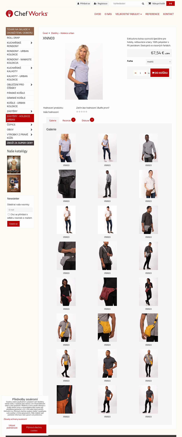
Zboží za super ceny (20, 143)
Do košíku (160, 73)
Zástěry (20, 111)
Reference (152, 14)
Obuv (20, 129)
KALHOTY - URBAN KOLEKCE (17, 78)
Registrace (100, 3)
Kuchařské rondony (20, 44)
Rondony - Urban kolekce (18, 53)
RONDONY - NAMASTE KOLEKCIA (19, 61)
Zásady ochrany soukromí (15, 419)
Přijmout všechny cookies (34, 429)
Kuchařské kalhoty (20, 70)
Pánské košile (16, 93)
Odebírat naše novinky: (18, 204)
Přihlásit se (83, 3)
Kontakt (168, 14)
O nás (108, 14)
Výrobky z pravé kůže (20, 136)
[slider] (81, 112)
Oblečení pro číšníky (20, 86)
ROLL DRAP (13, 38)
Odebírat (13, 223)
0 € (170, 3)
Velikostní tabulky (128, 14)
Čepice (20, 124)
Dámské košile (16, 98)
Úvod (97, 14)
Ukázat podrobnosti (12, 426)
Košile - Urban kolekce (16, 105)
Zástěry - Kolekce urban (18, 118)
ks (144, 73)
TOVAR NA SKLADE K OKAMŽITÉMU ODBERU (20, 31)
